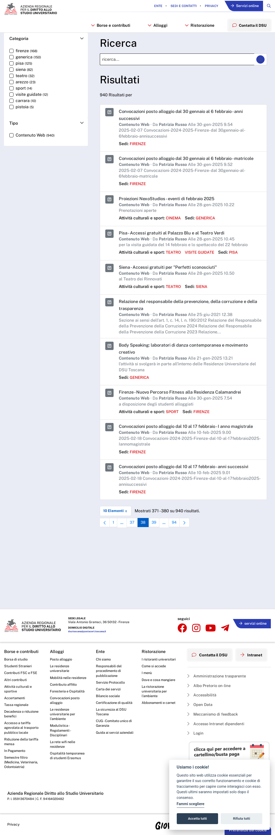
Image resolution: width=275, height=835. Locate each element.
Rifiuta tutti (241, 818)
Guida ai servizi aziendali (108, 737)
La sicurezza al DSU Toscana (112, 713)
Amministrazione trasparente (218, 666)
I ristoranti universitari (159, 652)
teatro (174, 262)
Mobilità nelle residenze (61, 674)
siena (203, 296)
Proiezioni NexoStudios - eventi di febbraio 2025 (171, 208)
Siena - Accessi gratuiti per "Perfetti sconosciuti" (171, 277)
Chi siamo (104, 652)
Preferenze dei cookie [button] (248, 830)
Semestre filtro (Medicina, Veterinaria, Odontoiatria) (22, 762)
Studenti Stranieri (18, 659)
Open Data (200, 697)
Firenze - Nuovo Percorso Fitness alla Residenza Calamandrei (185, 402)
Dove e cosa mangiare (160, 674)
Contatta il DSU (211, 646)
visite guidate (202, 262)
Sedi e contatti (180, 6)
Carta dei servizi (109, 684)
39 (159, 541)
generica (208, 227)
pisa (239, 262)
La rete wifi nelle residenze (63, 747)
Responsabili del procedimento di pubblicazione (109, 664)
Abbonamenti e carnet (160, 698)
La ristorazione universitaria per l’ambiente (155, 686)
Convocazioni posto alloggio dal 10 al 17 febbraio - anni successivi (189, 483)
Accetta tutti (197, 818)
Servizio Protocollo (111, 677)
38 (147, 541)
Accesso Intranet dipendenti (217, 716)
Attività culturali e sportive (18, 683)
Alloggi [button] (157, 27)
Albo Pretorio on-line (210, 677)
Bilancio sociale (109, 691)
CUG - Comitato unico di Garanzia (113, 725)
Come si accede (155, 659)
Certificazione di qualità (109, 700)
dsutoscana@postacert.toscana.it (89, 624)
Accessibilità (203, 686)
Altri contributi (16, 674)
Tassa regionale (17, 700)
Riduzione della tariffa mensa (22, 739)
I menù (147, 666)
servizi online (252, 615)
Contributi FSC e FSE (21, 666)
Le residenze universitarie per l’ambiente (63, 715)
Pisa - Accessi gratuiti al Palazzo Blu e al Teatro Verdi (176, 242)
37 (136, 541)
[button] (46, 41)
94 (180, 541)
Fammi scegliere (191, 804)
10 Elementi (117, 528)
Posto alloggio (62, 652)
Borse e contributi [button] (110, 27)
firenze (138, 146)
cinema (174, 227)
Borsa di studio (16, 652)
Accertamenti (15, 693)
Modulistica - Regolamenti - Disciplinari (61, 733)
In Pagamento (16, 749)
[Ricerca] (177, 62)
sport (173, 421)
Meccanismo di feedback (214, 706)
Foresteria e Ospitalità (68, 691)
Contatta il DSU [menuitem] (248, 26)
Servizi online (243, 6)
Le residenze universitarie (60, 662)
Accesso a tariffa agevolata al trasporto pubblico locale (22, 725)
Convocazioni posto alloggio (66, 700)
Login (195, 726)
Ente (155, 6)
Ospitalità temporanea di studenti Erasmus (68, 760)
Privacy (208, 6)
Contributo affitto (64, 684)
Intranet (255, 646)
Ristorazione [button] (198, 27)
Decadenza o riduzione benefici (19, 710)
